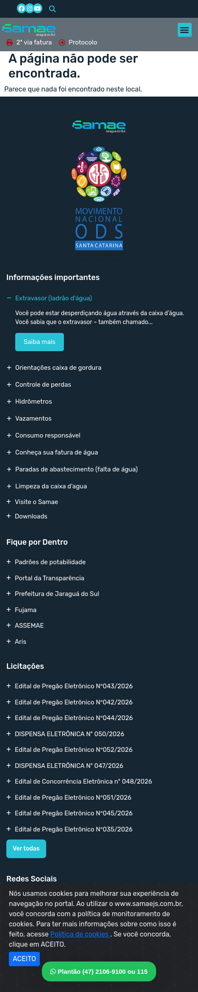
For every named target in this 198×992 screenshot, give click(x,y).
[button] (52, 9)
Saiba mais (39, 342)
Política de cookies (80, 934)
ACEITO (24, 959)
